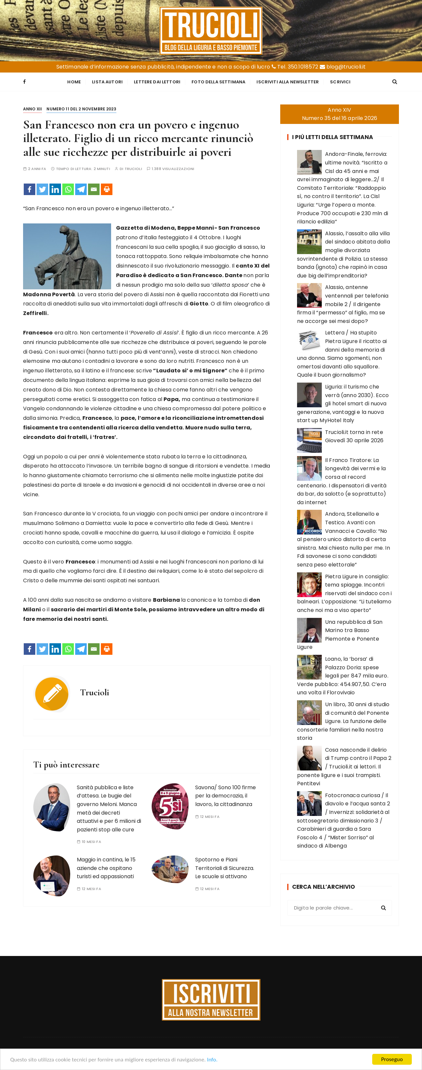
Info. (212, 1060)
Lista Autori (107, 82)
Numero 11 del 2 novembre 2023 (81, 109)
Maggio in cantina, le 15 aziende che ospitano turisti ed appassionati (106, 868)
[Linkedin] (55, 189)
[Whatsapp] (68, 189)
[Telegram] (81, 189)
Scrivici (340, 82)
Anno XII (32, 109)
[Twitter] (42, 189)
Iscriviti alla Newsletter (287, 82)
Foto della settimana (218, 82)
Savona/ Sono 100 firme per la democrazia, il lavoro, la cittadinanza (225, 796)
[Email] (94, 189)
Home (74, 82)
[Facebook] (29, 189)
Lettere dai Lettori (157, 82)
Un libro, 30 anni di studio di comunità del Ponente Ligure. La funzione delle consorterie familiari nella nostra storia (343, 721)
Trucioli (133, 169)
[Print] (106, 189)
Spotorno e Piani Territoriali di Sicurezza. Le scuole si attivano (224, 868)
